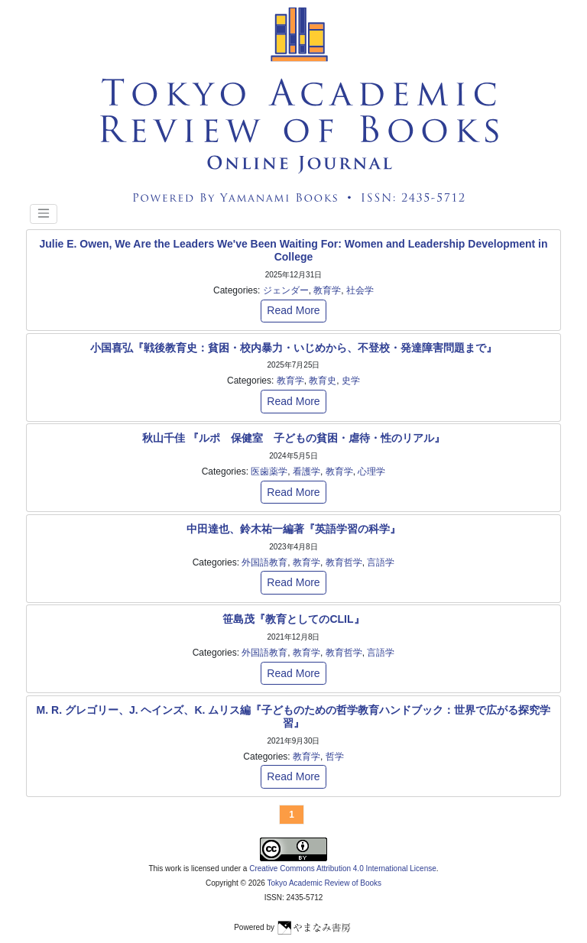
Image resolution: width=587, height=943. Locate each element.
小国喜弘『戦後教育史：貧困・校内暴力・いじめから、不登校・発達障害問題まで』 (293, 348)
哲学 (335, 756)
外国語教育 (264, 562)
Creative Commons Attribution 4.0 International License (342, 868)
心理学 (371, 471)
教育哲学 (344, 562)
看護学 (306, 471)
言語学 (380, 562)
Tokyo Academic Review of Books (325, 883)
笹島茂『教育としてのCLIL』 (293, 619)
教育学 (327, 290)
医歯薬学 (269, 471)
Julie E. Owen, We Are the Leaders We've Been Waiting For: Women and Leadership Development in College (293, 250)
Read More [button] (293, 310)
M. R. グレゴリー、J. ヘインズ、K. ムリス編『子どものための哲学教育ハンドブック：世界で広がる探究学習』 (294, 716)
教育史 (322, 380)
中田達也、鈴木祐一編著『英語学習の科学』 (293, 529)
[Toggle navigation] (43, 214)
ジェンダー (286, 290)
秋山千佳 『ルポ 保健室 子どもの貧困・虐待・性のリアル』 (293, 438)
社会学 (360, 290)
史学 (351, 380)
